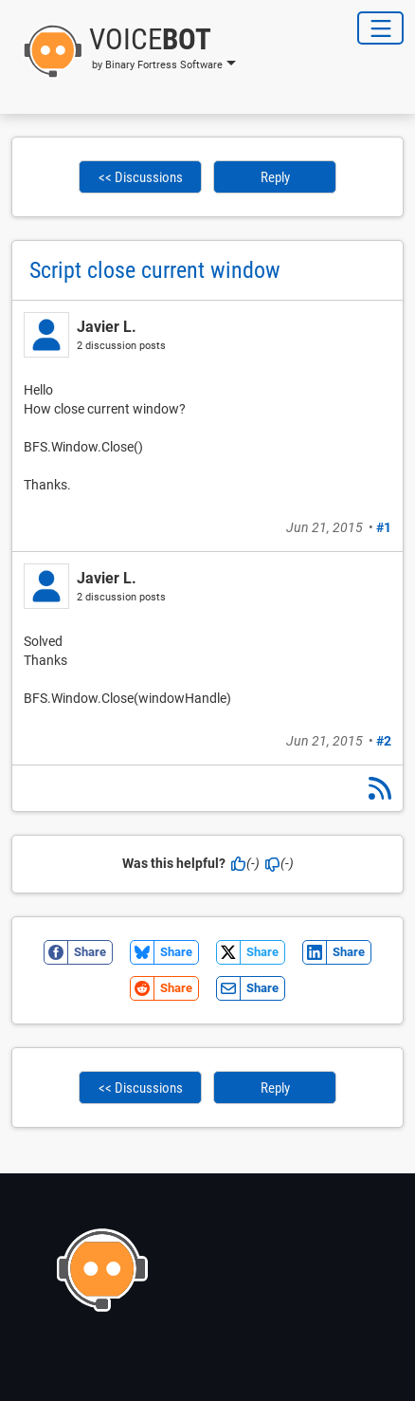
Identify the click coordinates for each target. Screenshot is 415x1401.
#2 (383, 740)
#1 (383, 527)
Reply (275, 177)
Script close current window (154, 270)
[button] (123, 51)
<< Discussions (141, 177)
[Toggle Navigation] (380, 28)
